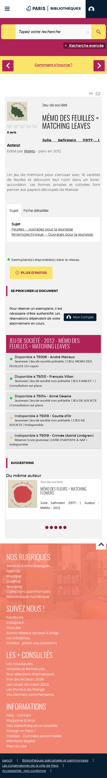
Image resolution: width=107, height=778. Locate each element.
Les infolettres (18, 638)
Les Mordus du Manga (25, 689)
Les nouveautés (19, 664)
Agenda (13, 571)
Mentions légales (20, 741)
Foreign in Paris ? (21, 731)
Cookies (13, 736)
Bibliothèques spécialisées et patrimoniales (55, 760)
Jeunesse (14, 586)
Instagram (15, 622)
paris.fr (7, 760)
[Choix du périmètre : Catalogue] (8, 31)
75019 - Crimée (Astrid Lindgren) (66, 435)
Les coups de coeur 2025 (27, 684)
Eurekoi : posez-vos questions (31, 643)
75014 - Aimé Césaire (53, 396)
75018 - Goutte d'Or (55, 416)
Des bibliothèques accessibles (32, 726)
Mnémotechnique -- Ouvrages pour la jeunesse (52, 234)
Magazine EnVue (20, 720)
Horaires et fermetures (25, 669)
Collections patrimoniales (28, 591)
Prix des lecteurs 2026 (25, 679)
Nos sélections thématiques (30, 674)
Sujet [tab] (14, 210)
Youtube (13, 628)
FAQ (10, 715)
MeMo (29, 151)
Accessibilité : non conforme (24, 771)
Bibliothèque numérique (27, 597)
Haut (101, 545)
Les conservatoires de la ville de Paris (30, 765)
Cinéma (13, 581)
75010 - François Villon (54, 376)
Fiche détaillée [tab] (35, 210)
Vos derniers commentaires (30, 694)
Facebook (14, 617)
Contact (24, 715)
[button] (96, 9)
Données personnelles (42, 736)
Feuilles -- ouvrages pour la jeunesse (42, 229)
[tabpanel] (53, 229)
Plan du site (16, 746)
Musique (13, 576)
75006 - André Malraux (55, 357)
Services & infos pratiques (28, 566)
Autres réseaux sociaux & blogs (32, 633)
